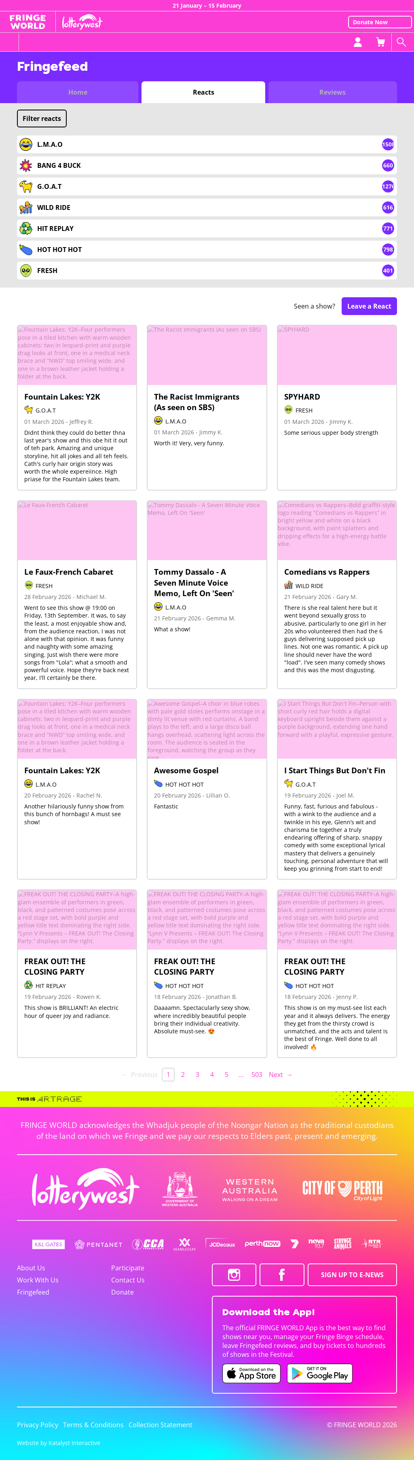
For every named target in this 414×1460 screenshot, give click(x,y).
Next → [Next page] (281, 1074)
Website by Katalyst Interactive (58, 1443)
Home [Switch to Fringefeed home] (77, 92)
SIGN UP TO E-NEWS (352, 1274)
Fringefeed (33, 1292)
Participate (127, 1267)
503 (256, 1074)
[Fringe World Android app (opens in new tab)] (320, 1373)
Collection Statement (160, 1424)
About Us (31, 1267)
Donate (122, 1292)
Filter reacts (42, 118)
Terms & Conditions (93, 1424)
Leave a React (369, 306)
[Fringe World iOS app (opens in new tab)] (251, 1373)
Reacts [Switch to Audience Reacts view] (203, 92)
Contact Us (128, 1280)
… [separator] (241, 1074)
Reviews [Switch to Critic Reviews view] (332, 92)
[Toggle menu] (9, 42)
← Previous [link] (139, 1074)
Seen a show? (314, 306)
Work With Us (38, 1280)
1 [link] (168, 1074)
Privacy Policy (37, 1424)
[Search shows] (402, 42)
